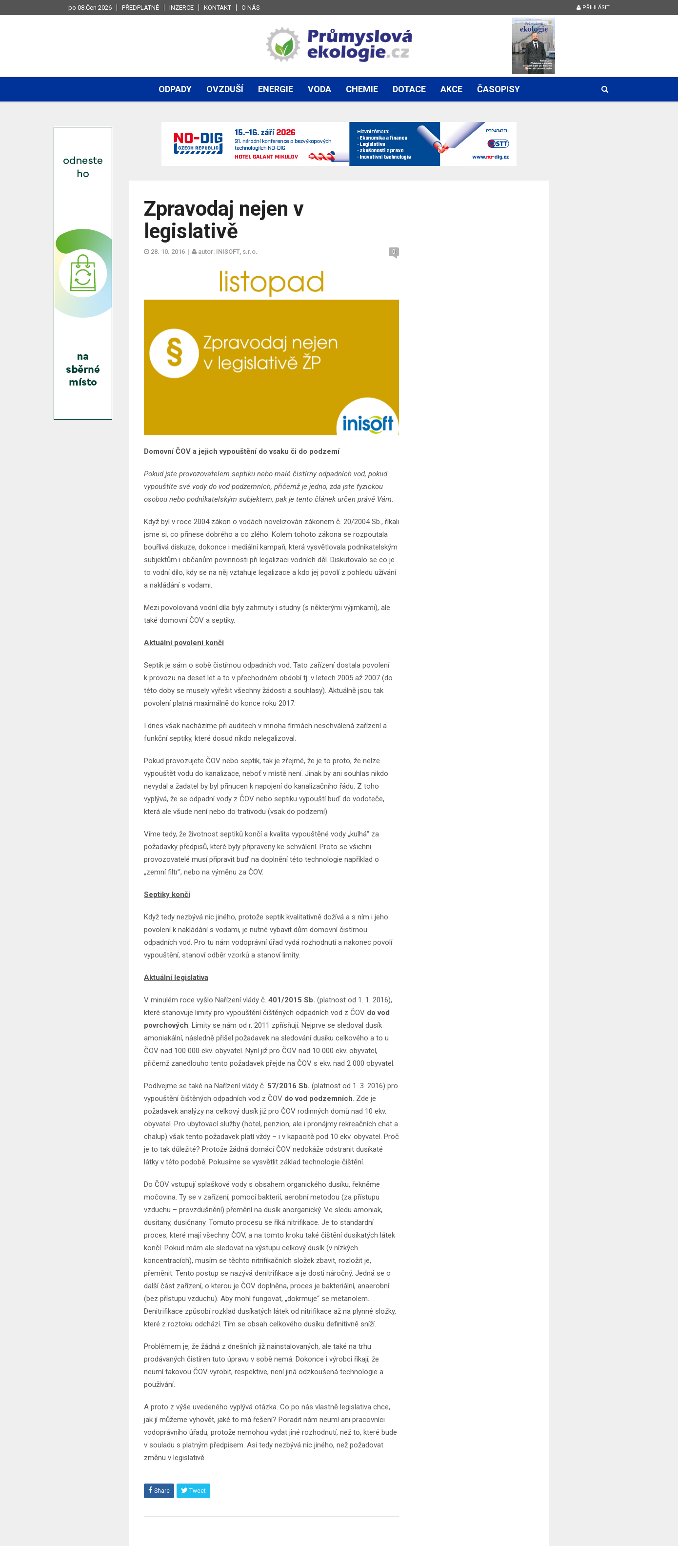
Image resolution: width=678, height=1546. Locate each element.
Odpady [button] (175, 89)
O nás (250, 7)
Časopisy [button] (498, 89)
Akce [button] (451, 89)
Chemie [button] (362, 89)
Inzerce (181, 7)
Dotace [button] (409, 89)
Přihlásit (593, 7)
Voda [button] (319, 89)
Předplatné (140, 7)
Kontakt (217, 7)
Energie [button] (275, 89)
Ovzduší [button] (224, 89)
